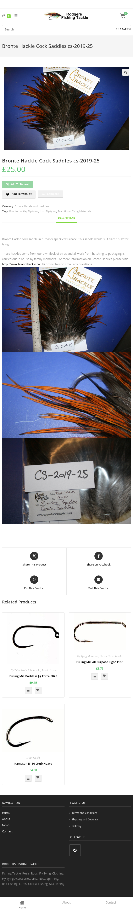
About (6, 819)
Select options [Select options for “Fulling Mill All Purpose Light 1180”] (94, 676)
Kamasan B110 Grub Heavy (33, 763)
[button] (125, 72)
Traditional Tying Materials (74, 211)
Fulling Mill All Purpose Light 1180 (99, 662)
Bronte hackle (18, 211)
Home (6, 813)
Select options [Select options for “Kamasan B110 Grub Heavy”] (28, 778)
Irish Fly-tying (48, 211)
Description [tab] (66, 217)
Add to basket (19, 184)
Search (123, 29)
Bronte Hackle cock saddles (32, 206)
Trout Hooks (49, 670)
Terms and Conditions (85, 813)
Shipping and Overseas (85, 819)
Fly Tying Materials (21, 670)
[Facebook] (75, 850)
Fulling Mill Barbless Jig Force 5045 (33, 676)
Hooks (36, 670)
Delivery (76, 826)
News (6, 825)
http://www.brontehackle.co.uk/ (23, 264)
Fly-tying (33, 211)
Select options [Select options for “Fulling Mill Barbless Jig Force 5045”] (28, 690)
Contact (7, 831)
